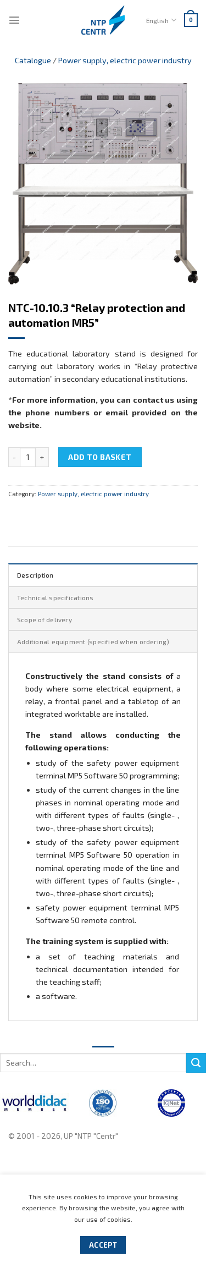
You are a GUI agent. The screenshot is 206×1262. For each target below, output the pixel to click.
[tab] (103, 574)
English (161, 20)
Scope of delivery (44, 619)
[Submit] (196, 1063)
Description (35, 575)
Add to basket (100, 457)
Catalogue (33, 60)
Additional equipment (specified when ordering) (93, 641)
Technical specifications (55, 597)
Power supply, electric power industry (125, 60)
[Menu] (14, 19)
